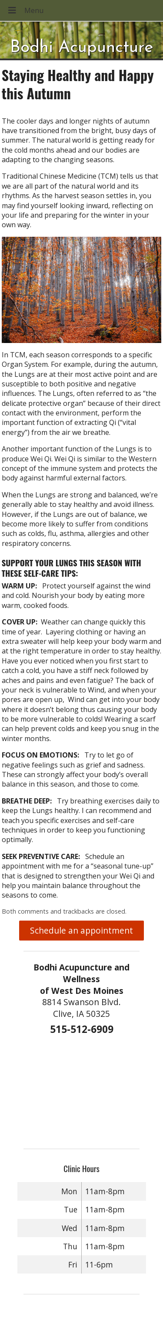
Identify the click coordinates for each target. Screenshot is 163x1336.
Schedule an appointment (81, 930)
